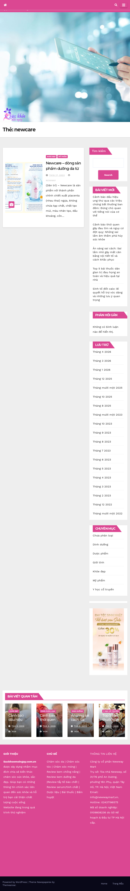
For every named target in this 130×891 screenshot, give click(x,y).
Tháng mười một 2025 (107, 387)
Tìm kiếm (99, 151)
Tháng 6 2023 (102, 459)
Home (104, 883)
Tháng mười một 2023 (107, 414)
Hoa (12, 731)
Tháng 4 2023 (102, 477)
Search (108, 175)
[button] (116, 5)
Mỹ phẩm (62, 156)
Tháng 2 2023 (102, 495)
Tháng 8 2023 (102, 441)
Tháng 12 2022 (102, 504)
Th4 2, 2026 (80, 726)
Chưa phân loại (103, 535)
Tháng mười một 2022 (107, 513)
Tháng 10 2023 (102, 423)
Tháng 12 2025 (102, 378)
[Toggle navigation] (123, 5)
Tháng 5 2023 (102, 468)
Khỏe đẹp (51, 156)
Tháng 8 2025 (102, 405)
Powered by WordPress (15, 882)
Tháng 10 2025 (102, 396)
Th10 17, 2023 (57, 175)
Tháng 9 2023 (102, 432)
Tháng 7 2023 (102, 450)
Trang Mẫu (118, 883)
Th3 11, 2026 (112, 726)
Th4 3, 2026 (18, 726)
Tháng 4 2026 (102, 351)
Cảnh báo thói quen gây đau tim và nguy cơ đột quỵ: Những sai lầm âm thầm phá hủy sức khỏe (108, 232)
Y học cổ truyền (103, 589)
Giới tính (98, 562)
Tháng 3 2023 (102, 486)
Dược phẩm (100, 553)
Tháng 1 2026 (101, 369)
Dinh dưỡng (100, 544)
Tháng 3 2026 (102, 360)
